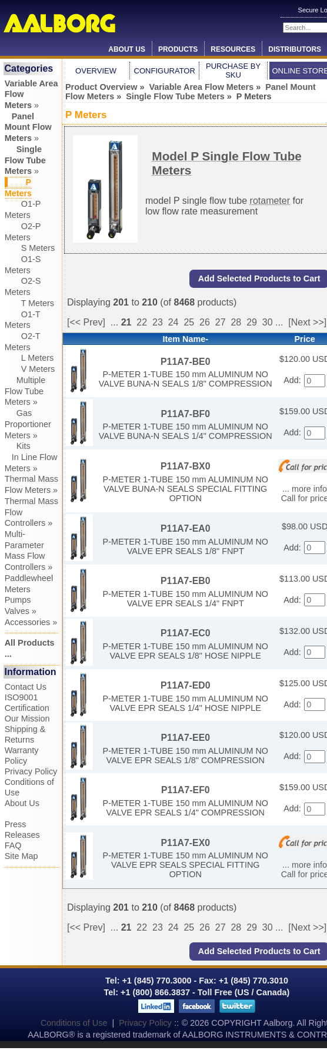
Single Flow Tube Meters (175, 96)
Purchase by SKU (233, 70)
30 (267, 322)
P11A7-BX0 (185, 466)
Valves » (20, 611)
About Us (126, 49)
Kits (18, 446)
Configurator (164, 70)
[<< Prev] (86, 322)
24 (173, 322)
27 (220, 322)
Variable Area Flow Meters (201, 87)
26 (204, 322)
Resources (233, 49)
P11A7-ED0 (185, 685)
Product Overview (101, 87)
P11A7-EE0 (185, 738)
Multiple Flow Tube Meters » (25, 391)
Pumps (18, 600)
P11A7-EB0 (185, 581)
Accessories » (31, 622)
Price (304, 339)
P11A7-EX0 (185, 843)
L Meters (29, 357)
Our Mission (27, 718)
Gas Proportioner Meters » (28, 423)
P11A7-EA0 (185, 528)
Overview (95, 70)
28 (236, 322)
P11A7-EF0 (185, 790)
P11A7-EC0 (185, 633)
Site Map (21, 856)
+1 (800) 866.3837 (155, 992)
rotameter (270, 201)
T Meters (29, 303)
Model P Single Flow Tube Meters (227, 163)
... (114, 322)
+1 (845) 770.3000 (155, 980)
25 (188, 322)
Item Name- (185, 339)
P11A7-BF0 (185, 414)
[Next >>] (307, 322)
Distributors (294, 49)
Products (178, 49)
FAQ (13, 845)
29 (251, 322)
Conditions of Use (74, 1023)
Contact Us (25, 687)
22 (141, 322)
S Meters (30, 248)
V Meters (30, 369)
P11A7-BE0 (185, 362)
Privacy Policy (31, 771)
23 (157, 322)
